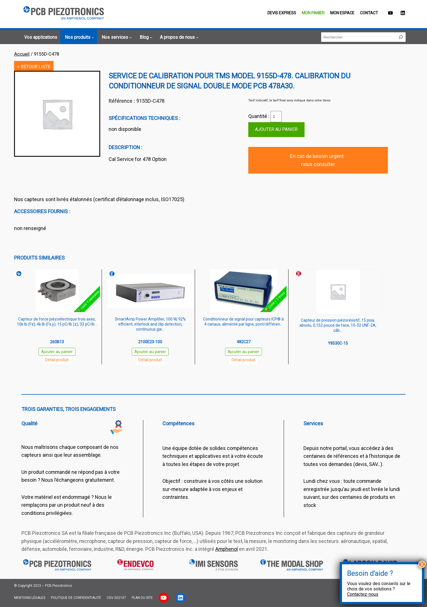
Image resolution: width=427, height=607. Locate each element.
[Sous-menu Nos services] (116, 37)
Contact (369, 13)
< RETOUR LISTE (33, 66)
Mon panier (313, 13)
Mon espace (342, 13)
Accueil (22, 54)
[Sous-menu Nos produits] (78, 37)
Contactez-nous (362, 594)
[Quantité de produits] (276, 116)
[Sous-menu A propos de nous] (178, 37)
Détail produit (57, 360)
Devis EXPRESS (281, 13)
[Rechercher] (401, 37)
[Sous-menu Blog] (145, 37)
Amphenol (226, 549)
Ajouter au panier (276, 129)
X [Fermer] (422, 564)
